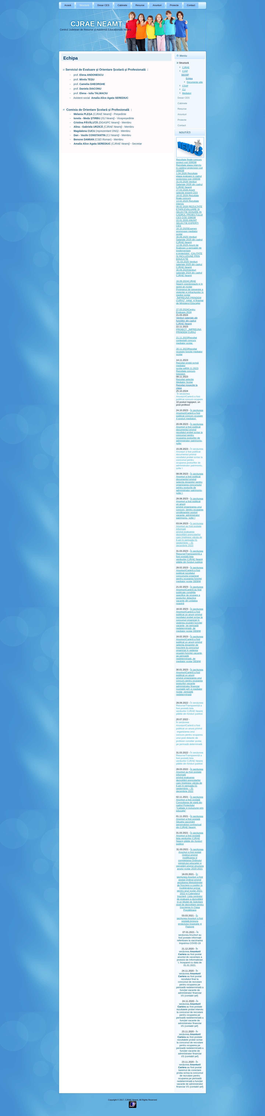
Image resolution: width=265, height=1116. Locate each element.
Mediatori (186, 93)
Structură (84, 5)
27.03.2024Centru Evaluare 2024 (185, 311)
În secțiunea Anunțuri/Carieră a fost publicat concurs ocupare (189, 396)
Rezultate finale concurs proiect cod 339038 (189, 161)
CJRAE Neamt (184, 187)
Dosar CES (103, 5)
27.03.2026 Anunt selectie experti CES (187, 191)
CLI (184, 89)
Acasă (67, 5)
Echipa (189, 78)
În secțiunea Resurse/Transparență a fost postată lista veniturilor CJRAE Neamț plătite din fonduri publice (189, 556)
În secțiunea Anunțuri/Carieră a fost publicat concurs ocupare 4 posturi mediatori (189, 414)
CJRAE (185, 67)
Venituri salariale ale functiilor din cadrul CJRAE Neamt (186, 320)
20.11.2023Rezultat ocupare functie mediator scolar (189, 351)
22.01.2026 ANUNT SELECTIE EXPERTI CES (187, 223)
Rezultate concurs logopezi (185, 372)
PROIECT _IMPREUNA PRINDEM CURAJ (188, 330)
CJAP (185, 71)
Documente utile (195, 82)
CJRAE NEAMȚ (96, 24)
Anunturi (157, 5)
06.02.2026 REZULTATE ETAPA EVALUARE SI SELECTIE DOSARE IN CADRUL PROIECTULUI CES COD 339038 (189, 212)
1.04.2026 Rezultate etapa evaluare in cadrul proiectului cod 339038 (189, 176)
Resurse (139, 5)
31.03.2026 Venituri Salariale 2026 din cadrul (189, 183)
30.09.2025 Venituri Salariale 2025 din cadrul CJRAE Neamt (189, 239)
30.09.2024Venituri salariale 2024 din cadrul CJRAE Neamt (189, 273)
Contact (191, 5)
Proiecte (174, 5)
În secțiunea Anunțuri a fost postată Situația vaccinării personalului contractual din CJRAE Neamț (189, 822)
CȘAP (185, 86)
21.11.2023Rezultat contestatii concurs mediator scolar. (186, 340)
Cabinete (122, 5)
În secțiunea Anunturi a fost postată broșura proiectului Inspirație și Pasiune (190, 921)
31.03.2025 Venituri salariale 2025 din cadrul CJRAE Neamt (189, 264)
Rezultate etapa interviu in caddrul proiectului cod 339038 (189, 168)
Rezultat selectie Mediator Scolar (185, 381)
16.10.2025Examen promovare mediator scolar (186, 231)
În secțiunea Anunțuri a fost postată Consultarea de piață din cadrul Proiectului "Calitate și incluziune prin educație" (189, 804)
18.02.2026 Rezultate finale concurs (187, 197)
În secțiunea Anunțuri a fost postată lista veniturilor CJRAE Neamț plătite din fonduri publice (189, 838)
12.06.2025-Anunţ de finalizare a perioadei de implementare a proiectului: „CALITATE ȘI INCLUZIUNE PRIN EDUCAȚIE (189, 252)
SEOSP (185, 75)
